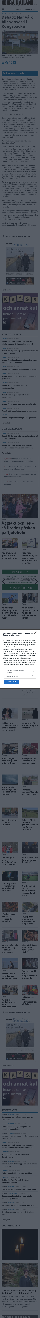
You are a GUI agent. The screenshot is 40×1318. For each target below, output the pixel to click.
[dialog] (20, 659)
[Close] (36, 634)
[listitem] (20, 671)
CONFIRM (12, 682)
